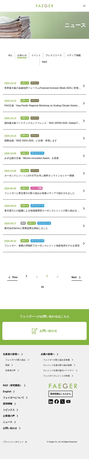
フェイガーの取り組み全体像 (56, 360)
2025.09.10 (10, 241)
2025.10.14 (10, 118)
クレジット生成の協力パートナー (58, 370)
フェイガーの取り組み (15, 360)
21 (42, 287)
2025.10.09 (10, 153)
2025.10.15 (10, 83)
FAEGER (44, 5)
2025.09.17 (10, 223)
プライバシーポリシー (13, 442)
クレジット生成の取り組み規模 (57, 365)
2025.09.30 (10, 188)
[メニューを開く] (84, 6)
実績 (7, 365)
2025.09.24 (10, 206)
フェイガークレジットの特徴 (56, 376)
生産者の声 (10, 370)
